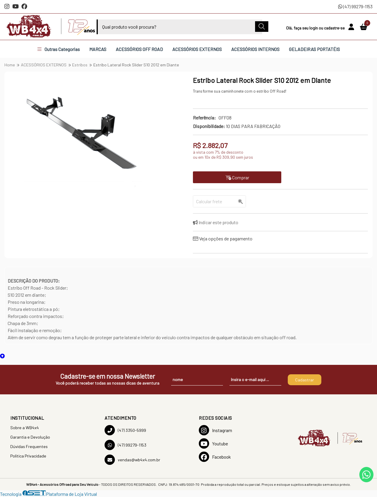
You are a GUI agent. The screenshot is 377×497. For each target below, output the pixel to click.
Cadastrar (304, 379)
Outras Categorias (58, 49)
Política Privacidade (28, 455)
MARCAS (97, 49)
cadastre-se (334, 27)
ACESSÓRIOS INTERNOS (255, 49)
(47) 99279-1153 (355, 6)
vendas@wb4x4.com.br (132, 460)
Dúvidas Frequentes (29, 446)
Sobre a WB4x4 (24, 427)
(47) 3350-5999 (125, 430)
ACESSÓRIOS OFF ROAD (139, 49)
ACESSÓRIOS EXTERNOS (197, 49)
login (314, 27)
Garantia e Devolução (30, 436)
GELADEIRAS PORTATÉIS (314, 49)
